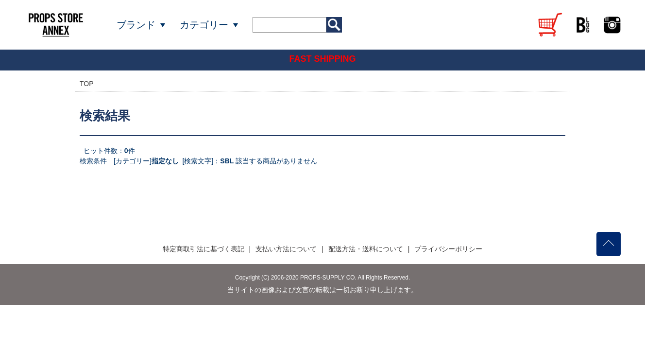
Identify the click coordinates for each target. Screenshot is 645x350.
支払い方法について (286, 249)
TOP (87, 84)
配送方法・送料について (365, 249)
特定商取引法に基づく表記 (203, 249)
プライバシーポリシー (448, 249)
